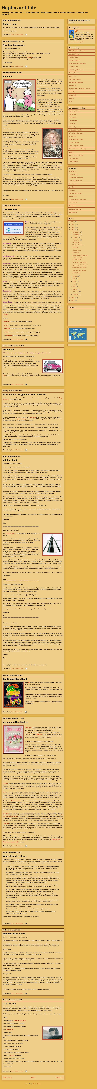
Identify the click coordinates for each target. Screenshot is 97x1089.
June (74, 281)
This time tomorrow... (14, 45)
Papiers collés (73, 203)
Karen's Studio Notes (75, 193)
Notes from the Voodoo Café (77, 63)
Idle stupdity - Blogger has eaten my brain (24, 394)
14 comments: (19, 668)
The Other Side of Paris (76, 155)
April (74, 286)
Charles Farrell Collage (76, 177)
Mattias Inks (72, 136)
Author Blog (72, 114)
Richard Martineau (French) (77, 149)
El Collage (72, 187)
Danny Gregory (73, 120)
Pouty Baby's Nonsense (76, 70)
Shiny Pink (72, 76)
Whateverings (73, 212)
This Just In (72, 85)
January (75, 294)
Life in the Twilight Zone (76, 133)
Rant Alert (8, 76)
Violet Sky (72, 92)
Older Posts (59, 1077)
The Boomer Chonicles (76, 82)
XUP (70, 101)
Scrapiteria (72, 206)
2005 (73, 300)
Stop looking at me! (75, 79)
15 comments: (19, 199)
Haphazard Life (19, 7)
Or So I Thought (74, 142)
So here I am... (10, 24)
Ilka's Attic (72, 190)
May (74, 284)
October (75, 237)
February (76, 292)
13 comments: (19, 339)
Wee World (72, 95)
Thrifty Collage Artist (75, 209)
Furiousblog (72, 127)
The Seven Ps (10, 209)
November (76, 234)
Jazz (78, 31)
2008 (73, 227)
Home (33, 1077)
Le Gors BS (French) (75, 130)
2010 (73, 222)
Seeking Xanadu (74, 73)
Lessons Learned (74, 60)
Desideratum (73, 184)
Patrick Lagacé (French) (76, 145)
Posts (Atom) (36, 1084)
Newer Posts (7, 1077)
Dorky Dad (72, 123)
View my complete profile (76, 42)
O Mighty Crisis (73, 66)
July (74, 278)
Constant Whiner (74, 54)
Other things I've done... (15, 856)
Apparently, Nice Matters (15, 722)
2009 (73, 224)
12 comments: (19, 34)
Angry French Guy (74, 111)
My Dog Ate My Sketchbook (77, 199)
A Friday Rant (10, 460)
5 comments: (19, 712)
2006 (73, 298)
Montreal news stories (14, 934)
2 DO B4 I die (9, 1003)
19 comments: (19, 923)
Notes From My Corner (76, 139)
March (75, 289)
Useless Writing (73, 158)
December (76, 232)
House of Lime (73, 57)
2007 (73, 230)
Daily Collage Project (75, 180)
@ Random (72, 171)
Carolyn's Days (73, 174)
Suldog (71, 152)
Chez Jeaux (72, 117)
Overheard (8, 349)
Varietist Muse (73, 161)
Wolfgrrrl (71, 98)
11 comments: (19, 66)
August (75, 276)
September (76, 240)
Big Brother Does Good (15, 679)
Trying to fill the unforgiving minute (79, 88)
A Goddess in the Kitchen (76, 51)
